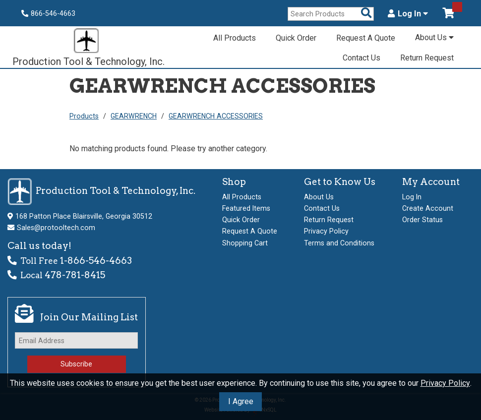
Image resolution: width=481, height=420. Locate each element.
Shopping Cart (245, 243)
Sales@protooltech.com (56, 228)
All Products (234, 38)
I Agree (240, 401)
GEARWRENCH (134, 116)
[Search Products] (366, 13)
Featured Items (246, 208)
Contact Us (361, 57)
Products (84, 116)
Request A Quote (365, 38)
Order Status (422, 220)
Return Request (427, 57)
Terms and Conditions (339, 243)
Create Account (427, 208)
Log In (408, 13)
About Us (434, 37)
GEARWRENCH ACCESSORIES (216, 116)
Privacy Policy (445, 383)
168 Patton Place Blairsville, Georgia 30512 (83, 216)
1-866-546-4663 (96, 260)
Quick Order (296, 38)
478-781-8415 (75, 275)
